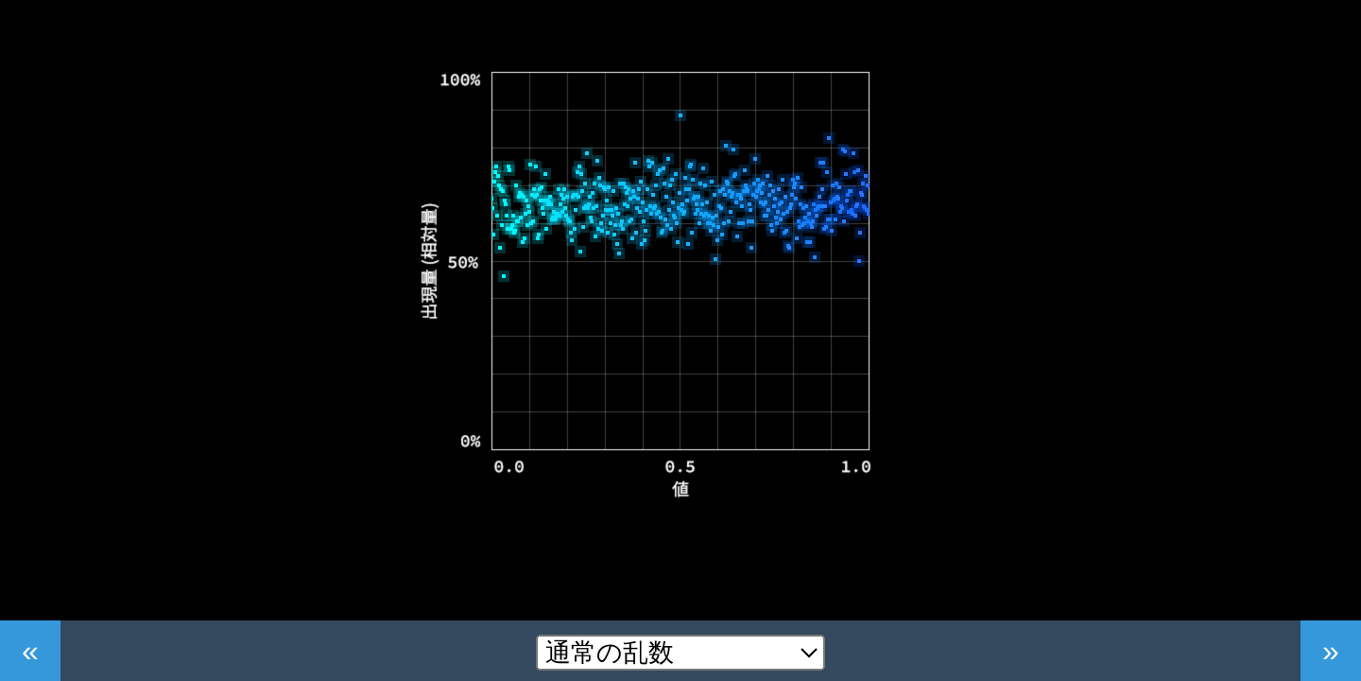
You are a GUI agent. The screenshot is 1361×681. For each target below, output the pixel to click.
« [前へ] (30, 651)
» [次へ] (1330, 651)
